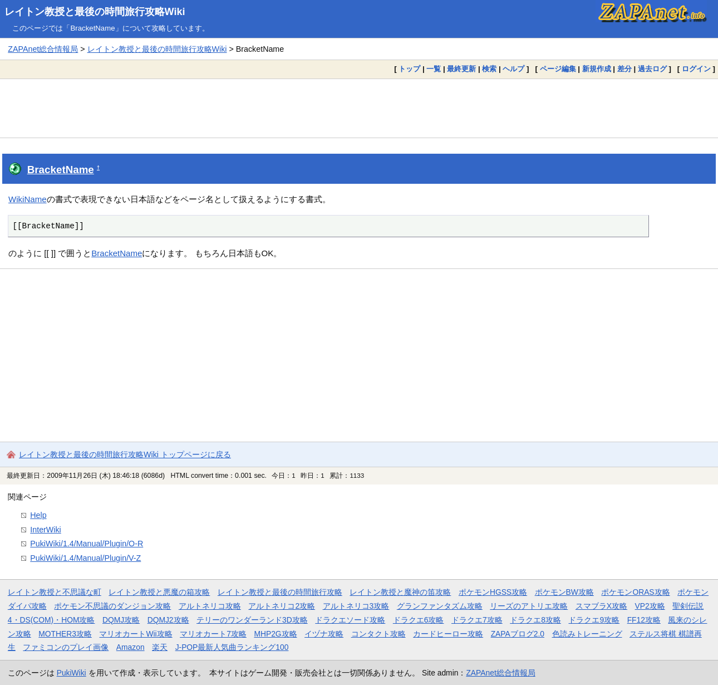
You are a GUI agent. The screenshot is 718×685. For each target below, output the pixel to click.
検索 (489, 69)
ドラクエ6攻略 (418, 619)
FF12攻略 (644, 619)
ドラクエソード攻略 (350, 619)
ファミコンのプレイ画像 (66, 647)
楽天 (160, 647)
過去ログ (652, 69)
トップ (409, 69)
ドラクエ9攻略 (593, 619)
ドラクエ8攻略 (535, 619)
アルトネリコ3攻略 (356, 605)
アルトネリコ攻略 (210, 605)
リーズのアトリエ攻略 (529, 605)
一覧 (433, 69)
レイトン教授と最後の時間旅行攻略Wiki (94, 11)
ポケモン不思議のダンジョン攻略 (112, 605)
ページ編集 (558, 69)
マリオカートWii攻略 (135, 633)
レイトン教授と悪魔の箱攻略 (159, 592)
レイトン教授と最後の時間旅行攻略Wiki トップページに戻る (125, 454)
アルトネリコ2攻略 (281, 605)
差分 (624, 69)
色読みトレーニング (587, 633)
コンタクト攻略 (378, 633)
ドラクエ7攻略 (477, 619)
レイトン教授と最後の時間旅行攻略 (280, 592)
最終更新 (461, 69)
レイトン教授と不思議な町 (54, 592)
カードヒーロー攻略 (448, 633)
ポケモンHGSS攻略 (493, 592)
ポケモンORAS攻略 (635, 592)
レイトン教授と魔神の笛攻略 (400, 592)
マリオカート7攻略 (213, 633)
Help (38, 515)
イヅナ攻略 (323, 633)
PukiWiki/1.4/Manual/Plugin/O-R (86, 543)
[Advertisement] (359, 108)
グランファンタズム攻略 (440, 605)
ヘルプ (513, 69)
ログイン (696, 69)
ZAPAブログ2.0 (517, 633)
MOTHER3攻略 (65, 633)
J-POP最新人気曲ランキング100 (232, 647)
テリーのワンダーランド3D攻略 (252, 619)
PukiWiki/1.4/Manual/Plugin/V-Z (85, 558)
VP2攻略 (650, 605)
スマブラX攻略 (601, 605)
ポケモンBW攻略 (564, 592)
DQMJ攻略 (121, 619)
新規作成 (596, 69)
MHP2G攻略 (275, 633)
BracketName (60, 169)
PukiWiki (71, 672)
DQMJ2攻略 (168, 619)
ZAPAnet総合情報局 (43, 49)
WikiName (27, 199)
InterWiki (45, 529)
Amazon (130, 647)
